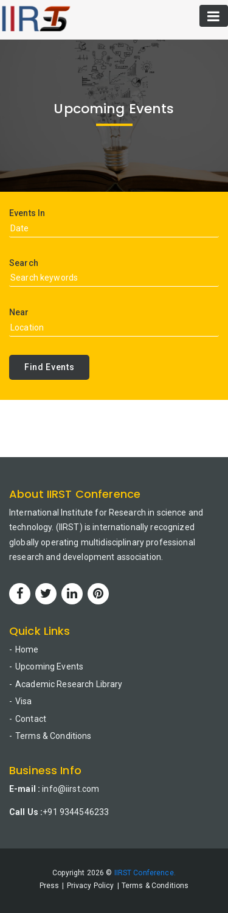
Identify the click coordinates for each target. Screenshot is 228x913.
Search (23, 263)
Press (50, 885)
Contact (30, 719)
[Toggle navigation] (213, 16)
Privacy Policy (90, 885)
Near (19, 312)
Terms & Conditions (53, 736)
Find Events (49, 367)
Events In (27, 213)
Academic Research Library (69, 684)
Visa (23, 701)
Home (27, 649)
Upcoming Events (49, 666)
